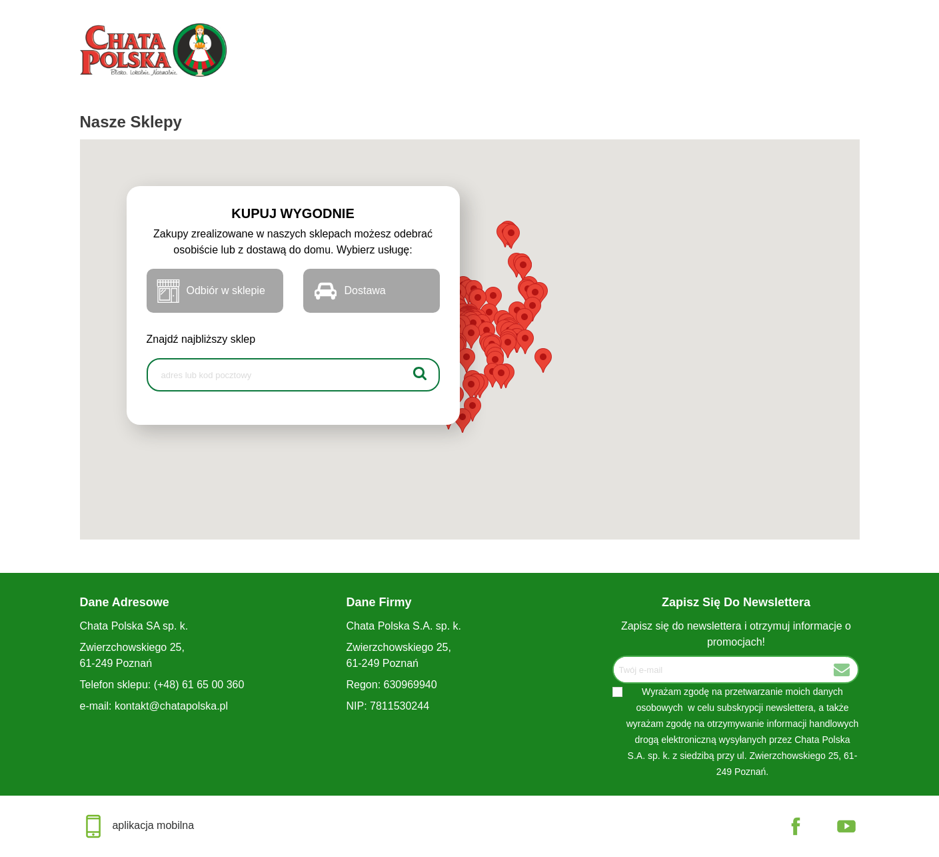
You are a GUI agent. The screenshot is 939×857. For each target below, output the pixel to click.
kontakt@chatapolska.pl (171, 706)
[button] (543, 360)
